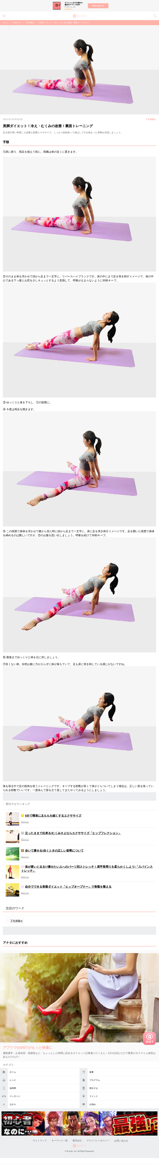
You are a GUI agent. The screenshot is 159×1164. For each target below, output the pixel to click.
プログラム (94, 1080)
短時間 (13, 1088)
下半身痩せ (30, 23)
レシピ (13, 1080)
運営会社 (77, 1140)
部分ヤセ (93, 1088)
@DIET (79, 15)
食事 (91, 1072)
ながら (13, 1104)
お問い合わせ (121, 1140)
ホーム (13, 1072)
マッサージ (15, 1096)
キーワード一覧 (60, 1140)
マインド (93, 1096)
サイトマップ (40, 1140)
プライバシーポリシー (97, 1140)
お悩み (92, 1104)
